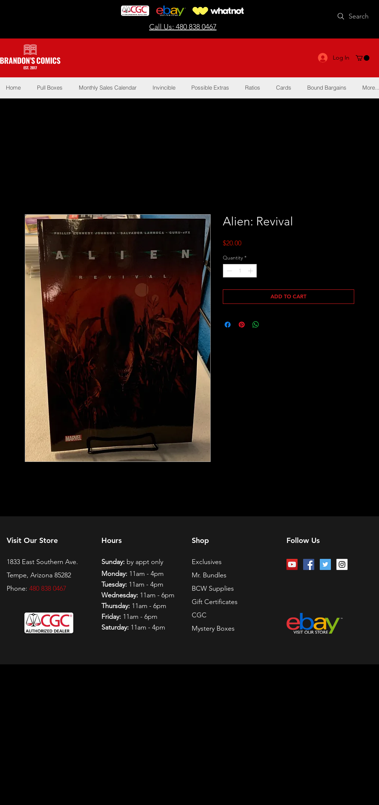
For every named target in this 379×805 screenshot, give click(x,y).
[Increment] (251, 270)
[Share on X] (269, 324)
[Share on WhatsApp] (255, 324)
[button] (362, 58)
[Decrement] (228, 270)
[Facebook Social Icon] (308, 564)
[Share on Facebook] (227, 324)
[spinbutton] (239, 270)
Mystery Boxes (213, 628)
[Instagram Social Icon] (342, 564)
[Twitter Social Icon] (325, 564)
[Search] (352, 16)
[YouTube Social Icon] (292, 564)
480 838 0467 (47, 588)
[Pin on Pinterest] (241, 324)
